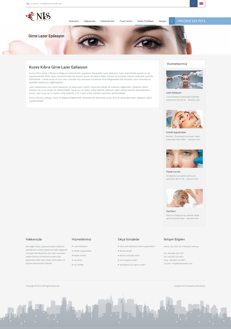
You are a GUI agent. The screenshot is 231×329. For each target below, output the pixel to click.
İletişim (162, 21)
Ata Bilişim (200, 286)
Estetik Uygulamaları (176, 132)
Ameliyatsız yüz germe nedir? (133, 265)
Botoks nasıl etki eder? (130, 255)
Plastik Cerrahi (173, 172)
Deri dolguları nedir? (128, 260)
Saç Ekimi (171, 211)
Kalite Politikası (145, 21)
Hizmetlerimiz (107, 21)
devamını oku (194, 100)
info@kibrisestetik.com (51, 3)
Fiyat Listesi (126, 21)
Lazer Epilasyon (173, 92)
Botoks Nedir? (126, 251)
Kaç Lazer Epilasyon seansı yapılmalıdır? (137, 246)
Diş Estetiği (78, 265)
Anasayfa (74, 21)
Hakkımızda (89, 21)
